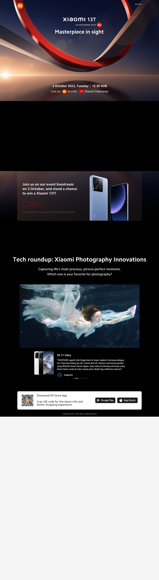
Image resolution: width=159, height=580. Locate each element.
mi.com (138, 4)
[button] (73, 378)
